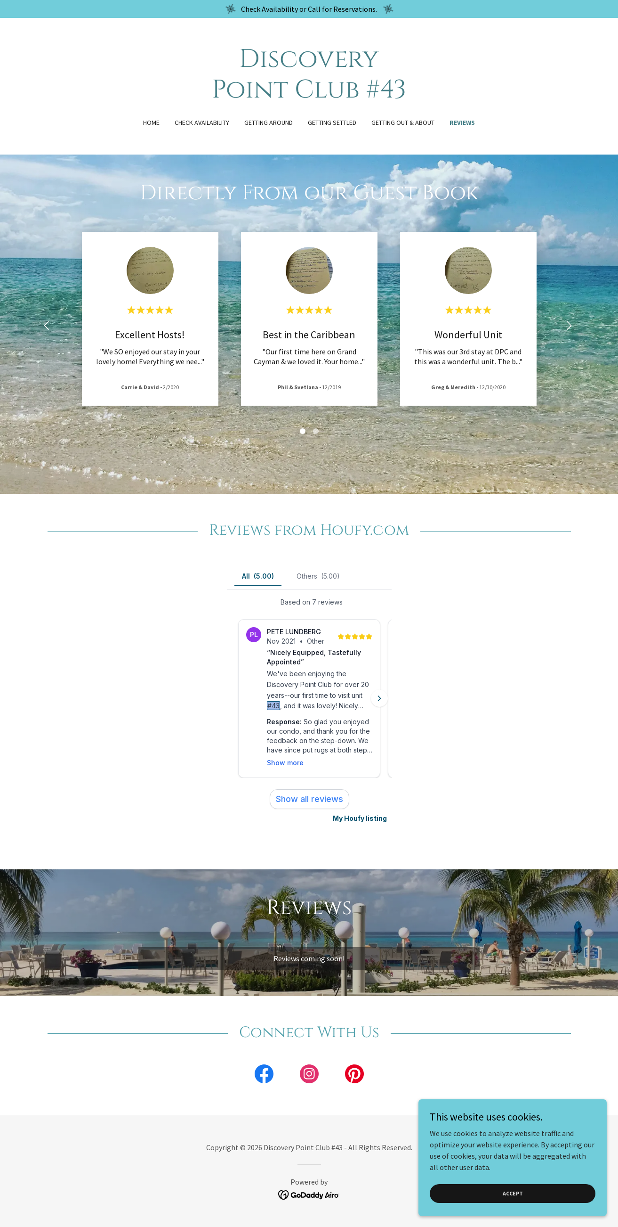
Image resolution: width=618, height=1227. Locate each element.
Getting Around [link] (268, 122)
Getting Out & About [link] (402, 122)
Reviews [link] (462, 122)
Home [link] (151, 122)
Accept (513, 1193)
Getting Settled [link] (332, 122)
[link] (309, 94)
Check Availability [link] (202, 122)
